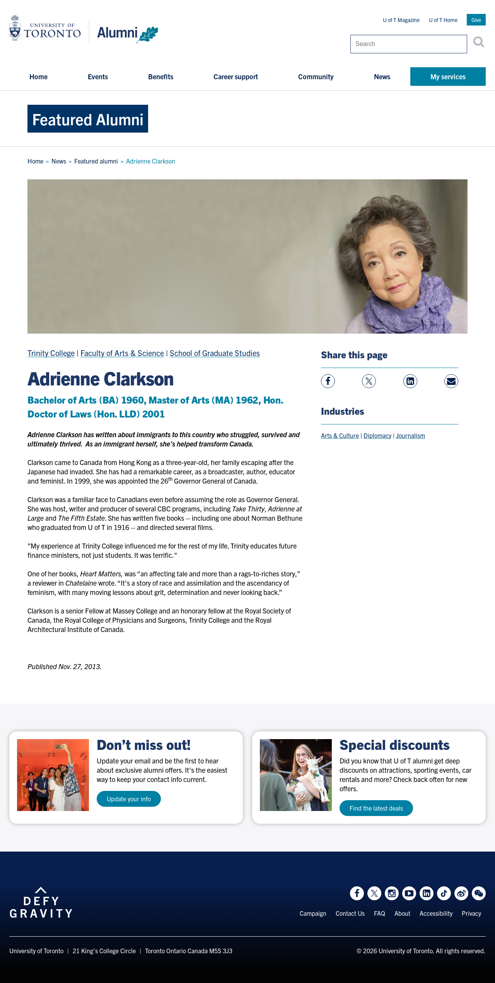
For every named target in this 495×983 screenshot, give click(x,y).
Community (316, 76)
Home (38, 76)
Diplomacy (377, 435)
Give (476, 19)
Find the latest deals (376, 808)
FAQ (379, 913)
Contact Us (350, 913)
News (382, 76)
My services (448, 76)
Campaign (313, 913)
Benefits (160, 76)
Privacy (471, 913)
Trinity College (51, 353)
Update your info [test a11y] (129, 798)
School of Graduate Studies (215, 353)
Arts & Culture (340, 435)
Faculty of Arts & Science (122, 353)
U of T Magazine (401, 19)
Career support (235, 76)
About (402, 913)
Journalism (410, 435)
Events (98, 76)
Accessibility (436, 913)
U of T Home (443, 19)
